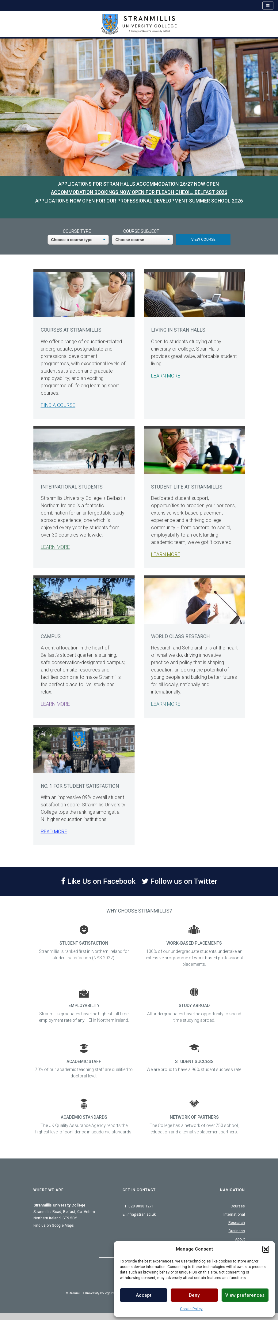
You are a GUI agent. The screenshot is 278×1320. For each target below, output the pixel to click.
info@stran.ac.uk (141, 1214)
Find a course (58, 405)
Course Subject (141, 231)
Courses (237, 1206)
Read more (54, 832)
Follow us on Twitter (179, 881)
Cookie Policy (191, 1309)
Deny (194, 1295)
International (234, 1214)
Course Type (77, 231)
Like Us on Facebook (98, 881)
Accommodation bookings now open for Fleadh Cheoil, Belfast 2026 (139, 192)
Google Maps (63, 1225)
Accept (143, 1295)
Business (237, 1231)
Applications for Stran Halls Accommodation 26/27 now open (139, 184)
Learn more (165, 376)
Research (236, 1223)
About (240, 1239)
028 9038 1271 (141, 1206)
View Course (203, 239)
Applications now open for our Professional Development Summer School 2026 (139, 201)
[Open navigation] (267, 5)
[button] (266, 1249)
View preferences (245, 1295)
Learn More (55, 547)
